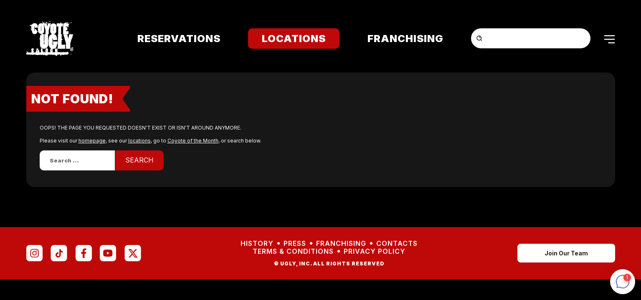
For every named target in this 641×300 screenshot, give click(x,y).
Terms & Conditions (293, 251)
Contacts (397, 244)
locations (139, 141)
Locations (294, 38)
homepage (92, 141)
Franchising (405, 38)
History (257, 244)
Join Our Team (566, 253)
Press (295, 244)
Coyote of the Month (192, 141)
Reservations (178, 38)
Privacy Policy (374, 251)
